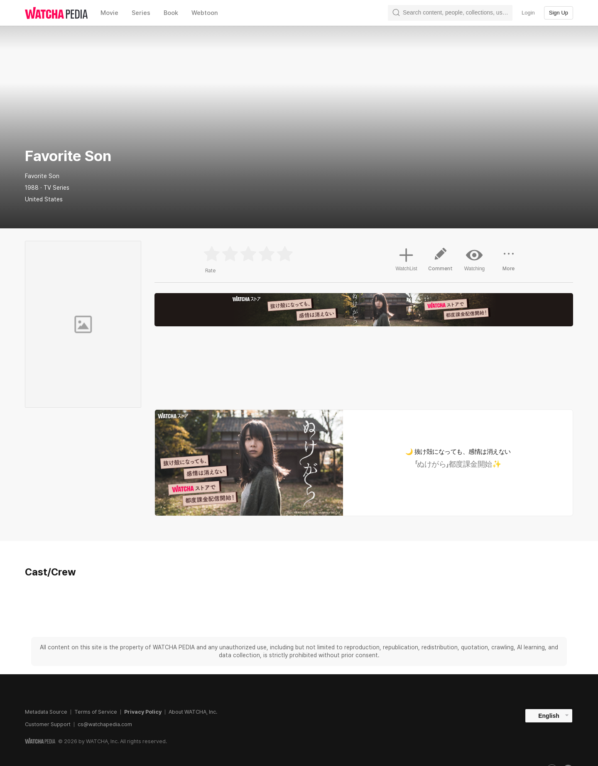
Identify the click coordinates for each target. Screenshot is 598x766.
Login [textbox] (528, 13)
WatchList (406, 258)
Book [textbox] (171, 13)
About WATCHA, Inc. (193, 712)
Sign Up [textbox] (558, 13)
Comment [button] (440, 262)
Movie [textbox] (109, 13)
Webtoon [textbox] (204, 13)
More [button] (508, 262)
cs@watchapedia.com (105, 724)
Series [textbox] (141, 13)
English (548, 715)
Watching (474, 259)
